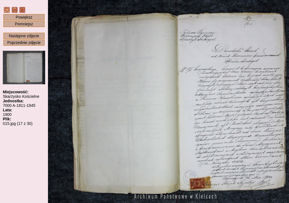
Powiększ (24, 17)
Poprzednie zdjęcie (24, 42)
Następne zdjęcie (24, 36)
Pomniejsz (24, 24)
